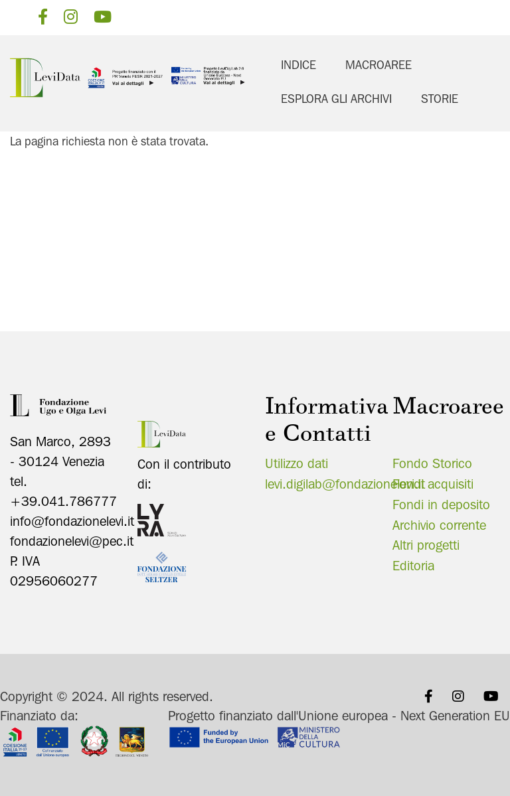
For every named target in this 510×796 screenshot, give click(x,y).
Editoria (413, 564)
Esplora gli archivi (336, 99)
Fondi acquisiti (432, 482)
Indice (298, 65)
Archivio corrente (439, 522)
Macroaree (378, 65)
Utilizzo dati (296, 461)
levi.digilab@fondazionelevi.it (345, 482)
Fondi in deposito (441, 502)
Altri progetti (426, 543)
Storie (439, 99)
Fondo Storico (432, 461)
